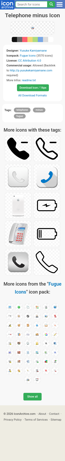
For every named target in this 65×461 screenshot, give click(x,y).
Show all (32, 396)
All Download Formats (32, 95)
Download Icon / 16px (32, 87)
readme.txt (29, 80)
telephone (22, 109)
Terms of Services (36, 419)
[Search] (51, 4)
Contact (54, 413)
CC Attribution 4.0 (29, 60)
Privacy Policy (12, 419)
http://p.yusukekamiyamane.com (31, 70)
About (42, 413)
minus (39, 109)
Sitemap (56, 419)
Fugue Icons (28, 55)
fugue (19, 116)
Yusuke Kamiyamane (33, 50)
